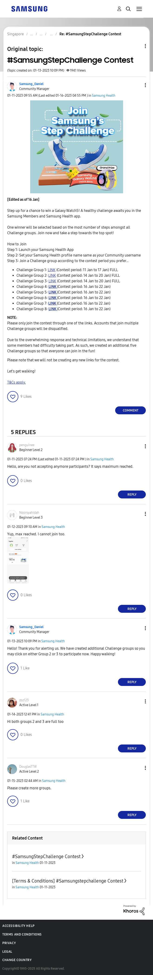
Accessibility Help (18, 926)
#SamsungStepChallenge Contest (46, 856)
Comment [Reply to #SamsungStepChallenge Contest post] (130, 410)
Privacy (9, 943)
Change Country (17, 960)
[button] (137, 85)
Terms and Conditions (22, 934)
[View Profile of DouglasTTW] (28, 767)
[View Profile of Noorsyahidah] (29, 513)
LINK (51, 270)
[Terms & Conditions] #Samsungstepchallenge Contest (67, 881)
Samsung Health (103, 96)
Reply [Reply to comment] (132, 495)
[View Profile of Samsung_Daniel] (31, 84)
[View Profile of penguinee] (26, 445)
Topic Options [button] (137, 46)
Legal (7, 952)
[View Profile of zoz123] (24, 700)
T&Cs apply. (16, 382)
